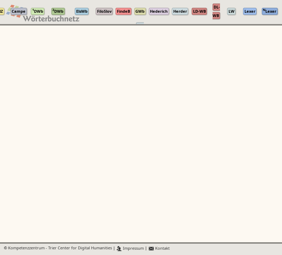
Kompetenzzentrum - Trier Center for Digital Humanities (60, 248)
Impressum (130, 248)
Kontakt (159, 248)
